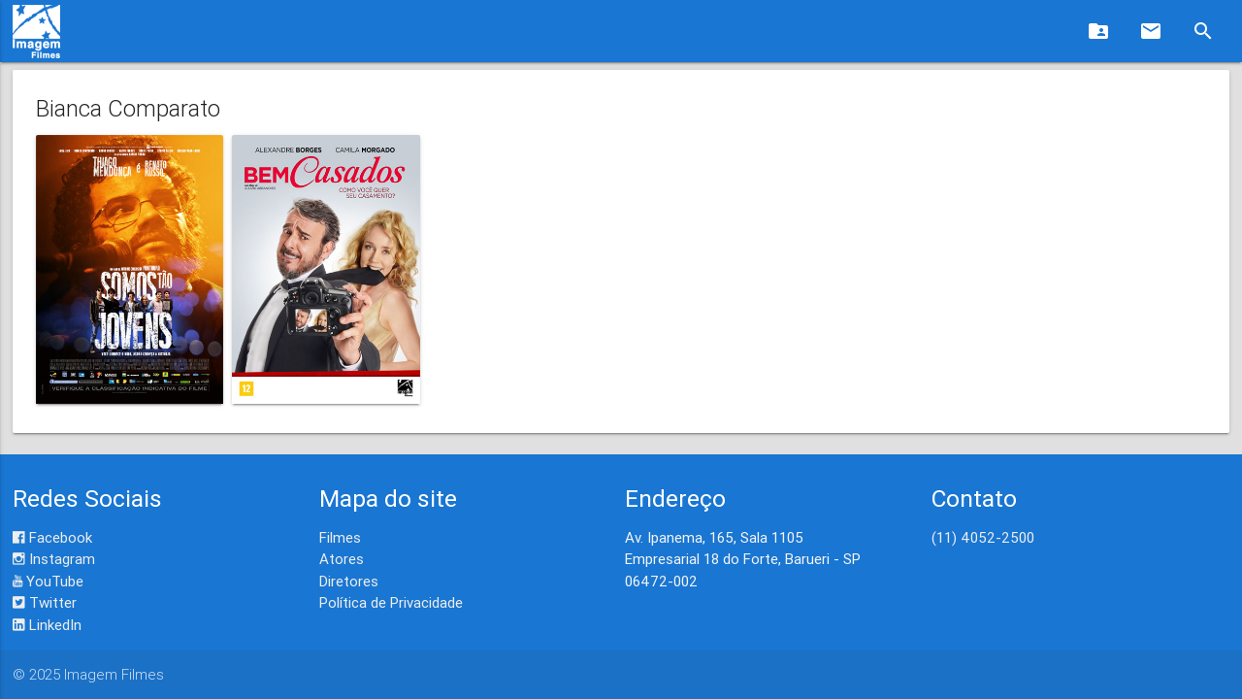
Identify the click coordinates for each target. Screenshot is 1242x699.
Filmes (340, 537)
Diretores (348, 581)
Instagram (54, 558)
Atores (341, 558)
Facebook (52, 537)
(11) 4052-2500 (983, 537)
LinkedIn (47, 625)
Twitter (45, 602)
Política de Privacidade (391, 602)
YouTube (48, 581)
